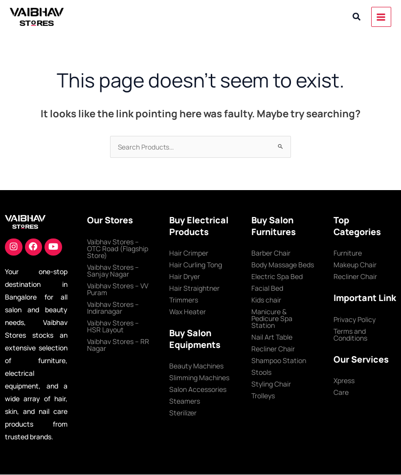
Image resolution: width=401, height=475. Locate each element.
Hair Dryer (184, 276)
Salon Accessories (197, 389)
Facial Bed (267, 288)
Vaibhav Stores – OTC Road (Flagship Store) (117, 248)
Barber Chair (270, 253)
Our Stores (110, 220)
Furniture (348, 253)
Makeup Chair (355, 264)
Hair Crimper (188, 253)
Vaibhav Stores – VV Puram (117, 289)
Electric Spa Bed (277, 276)
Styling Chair (271, 384)
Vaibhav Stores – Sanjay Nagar (113, 270)
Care (341, 392)
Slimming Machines (199, 377)
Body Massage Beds (282, 264)
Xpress (344, 380)
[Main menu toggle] (381, 17)
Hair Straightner (194, 288)
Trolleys (263, 395)
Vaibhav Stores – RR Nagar (118, 345)
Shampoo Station (278, 360)
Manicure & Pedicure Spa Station (271, 318)
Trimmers (183, 299)
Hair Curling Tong (195, 264)
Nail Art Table (271, 337)
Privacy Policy (355, 319)
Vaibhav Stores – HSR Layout (113, 326)
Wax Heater (187, 311)
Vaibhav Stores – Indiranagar (113, 308)
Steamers (184, 401)
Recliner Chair (273, 348)
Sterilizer (183, 412)
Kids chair (266, 299)
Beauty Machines (196, 365)
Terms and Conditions (350, 334)
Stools (261, 372)
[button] (357, 17)
